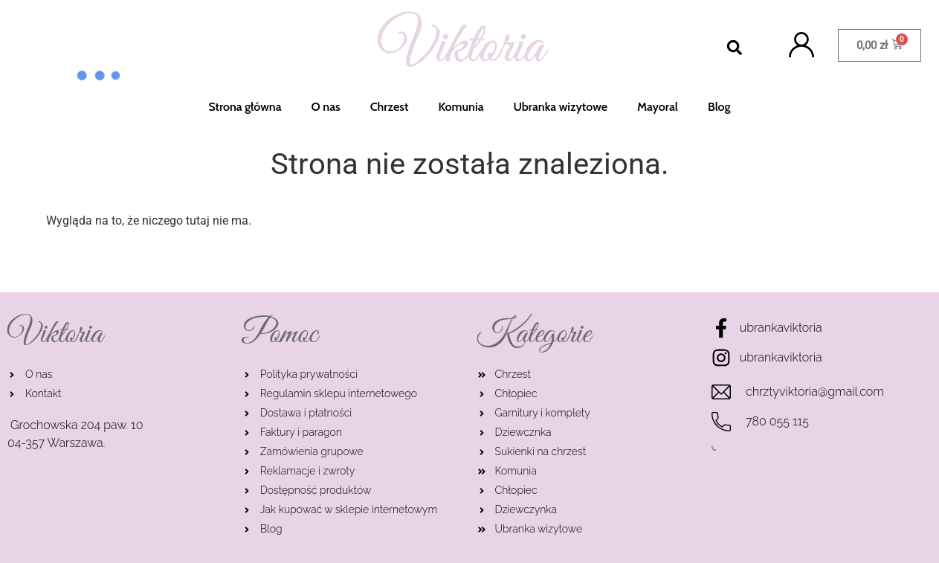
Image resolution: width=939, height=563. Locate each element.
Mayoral (657, 107)
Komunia (460, 107)
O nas (326, 107)
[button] (735, 48)
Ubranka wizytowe (560, 107)
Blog (719, 107)
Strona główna (244, 107)
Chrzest (389, 107)
